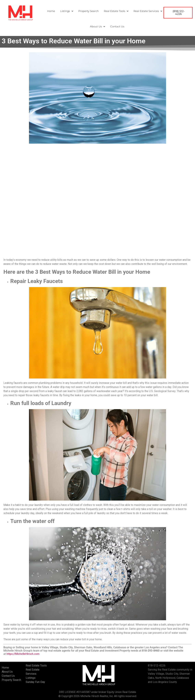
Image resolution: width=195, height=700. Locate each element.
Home (51, 11)
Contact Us (117, 26)
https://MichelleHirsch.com (23, 653)
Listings (66, 11)
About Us (97, 26)
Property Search (88, 11)
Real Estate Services (147, 11)
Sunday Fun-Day (35, 682)
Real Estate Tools (116, 11)
